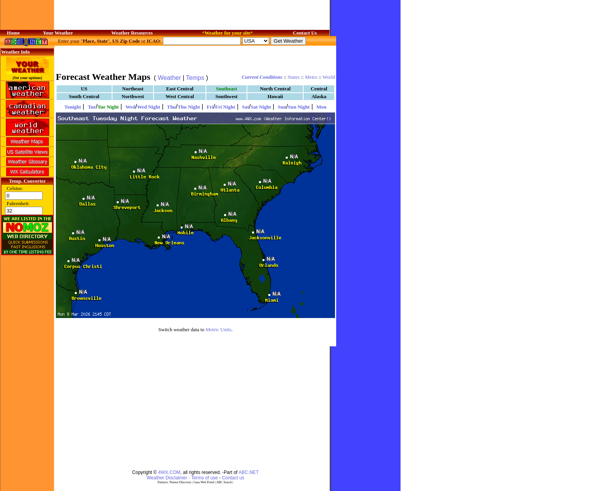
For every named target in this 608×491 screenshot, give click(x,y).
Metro (311, 77)
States (294, 77)
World (329, 77)
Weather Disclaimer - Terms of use (182, 478)
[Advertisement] (195, 58)
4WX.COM (169, 472)
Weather (169, 77)
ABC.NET (248, 472)
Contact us (233, 478)
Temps (195, 77)
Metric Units (218, 329)
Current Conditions (262, 77)
